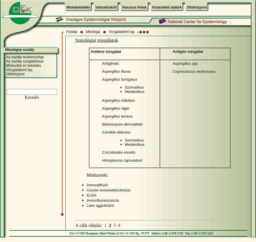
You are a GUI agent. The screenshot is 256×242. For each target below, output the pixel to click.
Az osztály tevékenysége (25, 57)
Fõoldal (71, 32)
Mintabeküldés (78, 7)
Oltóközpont (197, 7)
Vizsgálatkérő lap (122, 32)
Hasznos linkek (134, 7)
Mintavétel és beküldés (23, 66)
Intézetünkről (106, 7)
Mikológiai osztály (19, 50)
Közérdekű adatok (167, 7)
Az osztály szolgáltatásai (24, 61)
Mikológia (93, 32)
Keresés (32, 97)
